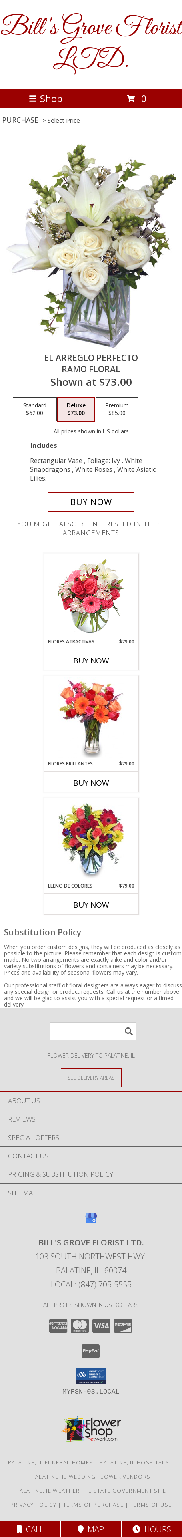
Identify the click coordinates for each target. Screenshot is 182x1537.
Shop (45, 98)
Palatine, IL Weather (48, 1490)
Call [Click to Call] (30, 1529)
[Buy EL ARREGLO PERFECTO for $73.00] (91, 502)
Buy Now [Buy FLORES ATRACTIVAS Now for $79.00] (91, 660)
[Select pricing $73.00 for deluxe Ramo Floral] (76, 409)
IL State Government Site (126, 1490)
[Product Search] (93, 1031)
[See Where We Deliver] (91, 1077)
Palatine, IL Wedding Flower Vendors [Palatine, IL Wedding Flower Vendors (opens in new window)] (91, 1476)
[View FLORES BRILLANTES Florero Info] (91, 717)
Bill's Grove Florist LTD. (91, 44)
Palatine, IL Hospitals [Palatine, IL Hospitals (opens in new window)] (134, 1462)
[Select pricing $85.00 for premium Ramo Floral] (117, 409)
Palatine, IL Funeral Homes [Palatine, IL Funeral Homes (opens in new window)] (50, 1462)
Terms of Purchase (93, 1504)
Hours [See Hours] (151, 1529)
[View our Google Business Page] (91, 1221)
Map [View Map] (91, 1529)
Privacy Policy (33, 1504)
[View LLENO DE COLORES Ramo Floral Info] (91, 840)
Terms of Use (151, 1504)
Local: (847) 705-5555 (91, 1284)
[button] (91, 1376)
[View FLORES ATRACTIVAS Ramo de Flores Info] (91, 596)
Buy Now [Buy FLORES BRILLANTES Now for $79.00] (91, 783)
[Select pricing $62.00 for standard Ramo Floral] (34, 409)
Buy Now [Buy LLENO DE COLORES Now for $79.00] (91, 905)
